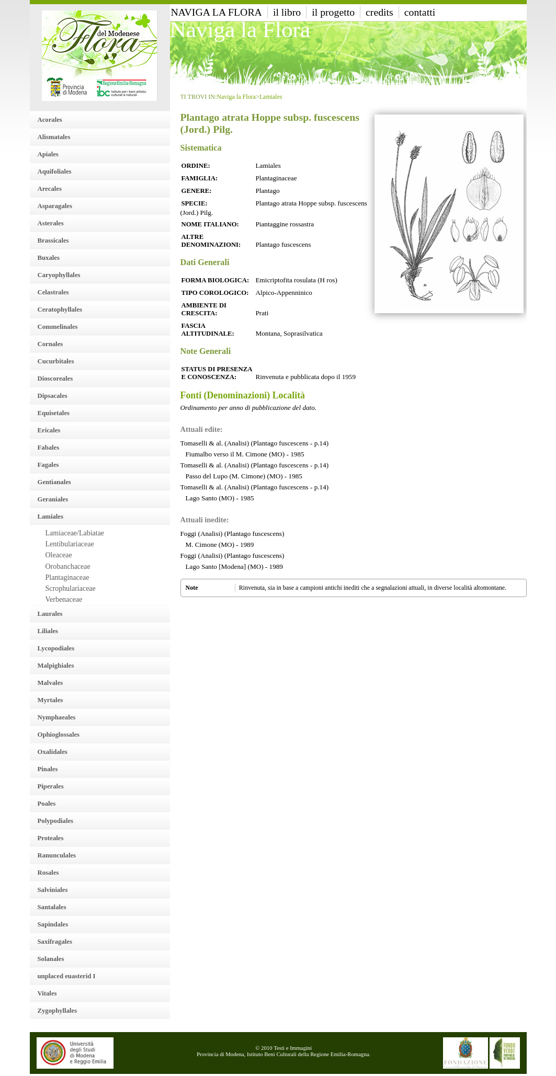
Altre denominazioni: (211, 240)
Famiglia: (199, 178)
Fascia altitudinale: (207, 329)
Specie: (194, 203)
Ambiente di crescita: (204, 309)
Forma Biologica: (215, 280)
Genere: (196, 190)
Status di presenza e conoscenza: (216, 373)
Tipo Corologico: (215, 292)
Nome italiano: (210, 224)
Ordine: (195, 165)
